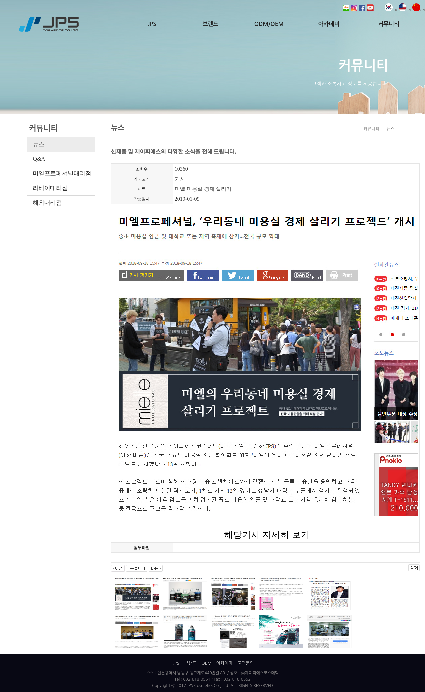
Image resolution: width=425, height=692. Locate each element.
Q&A (39, 159)
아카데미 (328, 24)
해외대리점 (47, 202)
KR (391, 10)
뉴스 (38, 144)
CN (418, 10)
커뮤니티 (388, 24)
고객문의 (246, 663)
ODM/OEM (269, 24)
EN (405, 10)
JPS (152, 24)
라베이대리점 (50, 188)
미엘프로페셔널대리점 (62, 173)
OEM (206, 663)
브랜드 (210, 24)
